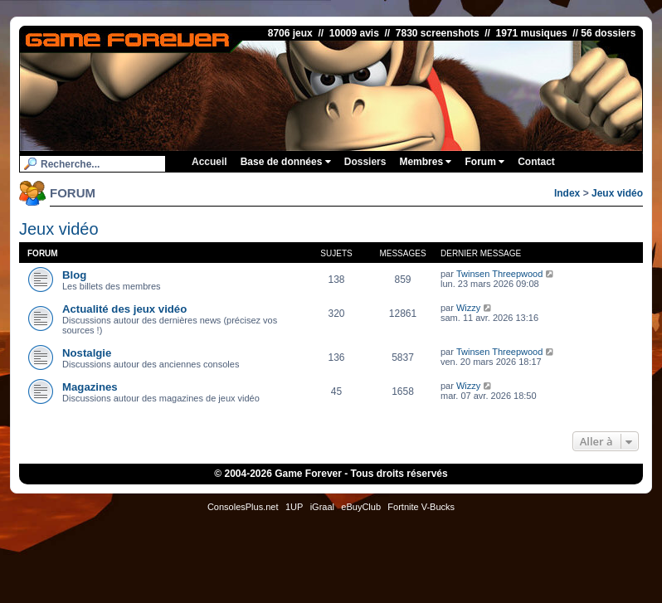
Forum (484, 162)
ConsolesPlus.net (243, 507)
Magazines (90, 387)
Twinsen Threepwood (499, 274)
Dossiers (365, 162)
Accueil (209, 162)
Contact (536, 162)
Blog (74, 275)
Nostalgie (86, 353)
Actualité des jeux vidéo (124, 309)
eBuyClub (361, 507)
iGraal (322, 507)
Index (567, 193)
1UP (294, 507)
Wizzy (468, 308)
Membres (425, 162)
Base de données (286, 162)
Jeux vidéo (617, 193)
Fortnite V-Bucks (421, 507)
